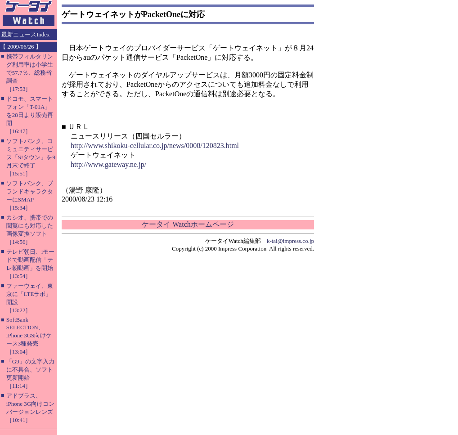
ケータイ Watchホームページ (187, 224)
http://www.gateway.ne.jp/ (108, 164)
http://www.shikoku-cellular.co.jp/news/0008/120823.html (155, 145)
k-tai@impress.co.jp (290, 241)
